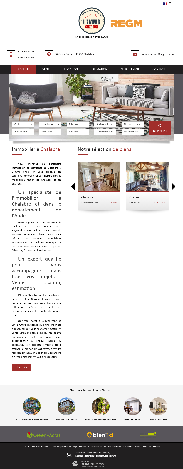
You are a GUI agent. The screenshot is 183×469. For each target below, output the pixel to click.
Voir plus (21, 367)
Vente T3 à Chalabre (158, 420)
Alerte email (131, 69)
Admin (137, 446)
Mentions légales (98, 446)
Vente (46, 69)
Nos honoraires (114, 446)
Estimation (100, 69)
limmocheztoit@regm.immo (157, 54)
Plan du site (84, 446)
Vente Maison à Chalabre (66, 420)
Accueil (22, 69)
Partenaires (128, 446)
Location (72, 69)
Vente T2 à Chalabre (133, 420)
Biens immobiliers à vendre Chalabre (32, 420)
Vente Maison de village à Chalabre (100, 420)
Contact (160, 69)
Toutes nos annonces (151, 446)
